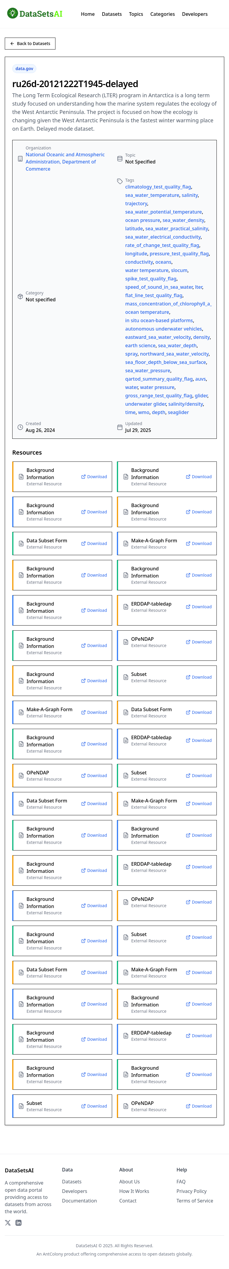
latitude (134, 228)
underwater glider (145, 404)
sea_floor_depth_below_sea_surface (165, 362)
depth (158, 412)
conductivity (139, 262)
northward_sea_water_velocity (174, 354)
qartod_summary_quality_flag (159, 379)
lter (198, 287)
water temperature (146, 270)
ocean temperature (147, 312)
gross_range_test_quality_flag (158, 395)
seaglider (178, 412)
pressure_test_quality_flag (179, 253)
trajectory (136, 203)
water (131, 387)
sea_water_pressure (147, 370)
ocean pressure (142, 220)
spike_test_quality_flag (151, 278)
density (201, 337)
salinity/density (185, 404)
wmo (143, 412)
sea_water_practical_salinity (177, 228)
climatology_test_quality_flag (158, 186)
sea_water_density (183, 220)
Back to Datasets (30, 43)
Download (94, 476)
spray (131, 354)
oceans (163, 262)
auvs (200, 379)
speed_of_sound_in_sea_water (159, 287)
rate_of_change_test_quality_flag (162, 245)
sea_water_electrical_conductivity (163, 237)
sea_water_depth (177, 345)
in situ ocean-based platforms (159, 320)
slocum (179, 270)
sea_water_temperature (152, 195)
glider (201, 395)
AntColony (53, 1254)
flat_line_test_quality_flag (153, 295)
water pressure (157, 387)
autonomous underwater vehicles (163, 328)
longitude (136, 253)
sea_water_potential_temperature (163, 212)
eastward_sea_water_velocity (158, 337)
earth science (140, 345)
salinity (190, 195)
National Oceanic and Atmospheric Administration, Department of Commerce (65, 161)
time (130, 412)
